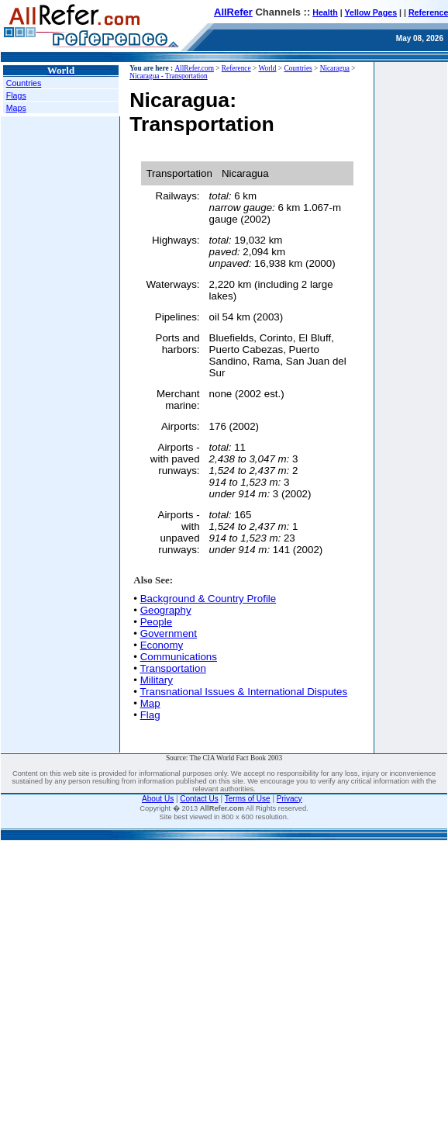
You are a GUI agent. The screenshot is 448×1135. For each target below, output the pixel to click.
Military (156, 680)
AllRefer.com (194, 68)
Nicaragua (335, 68)
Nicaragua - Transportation (168, 76)
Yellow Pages (371, 12)
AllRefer (233, 12)
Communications (178, 657)
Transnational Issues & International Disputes (243, 691)
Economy (162, 645)
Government (168, 633)
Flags (16, 95)
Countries (24, 83)
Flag (150, 715)
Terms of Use (248, 798)
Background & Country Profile (208, 598)
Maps (16, 107)
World (267, 68)
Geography (165, 610)
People (156, 622)
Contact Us (199, 798)
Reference (236, 68)
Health (325, 12)
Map (150, 703)
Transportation (172, 668)
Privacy (289, 798)
